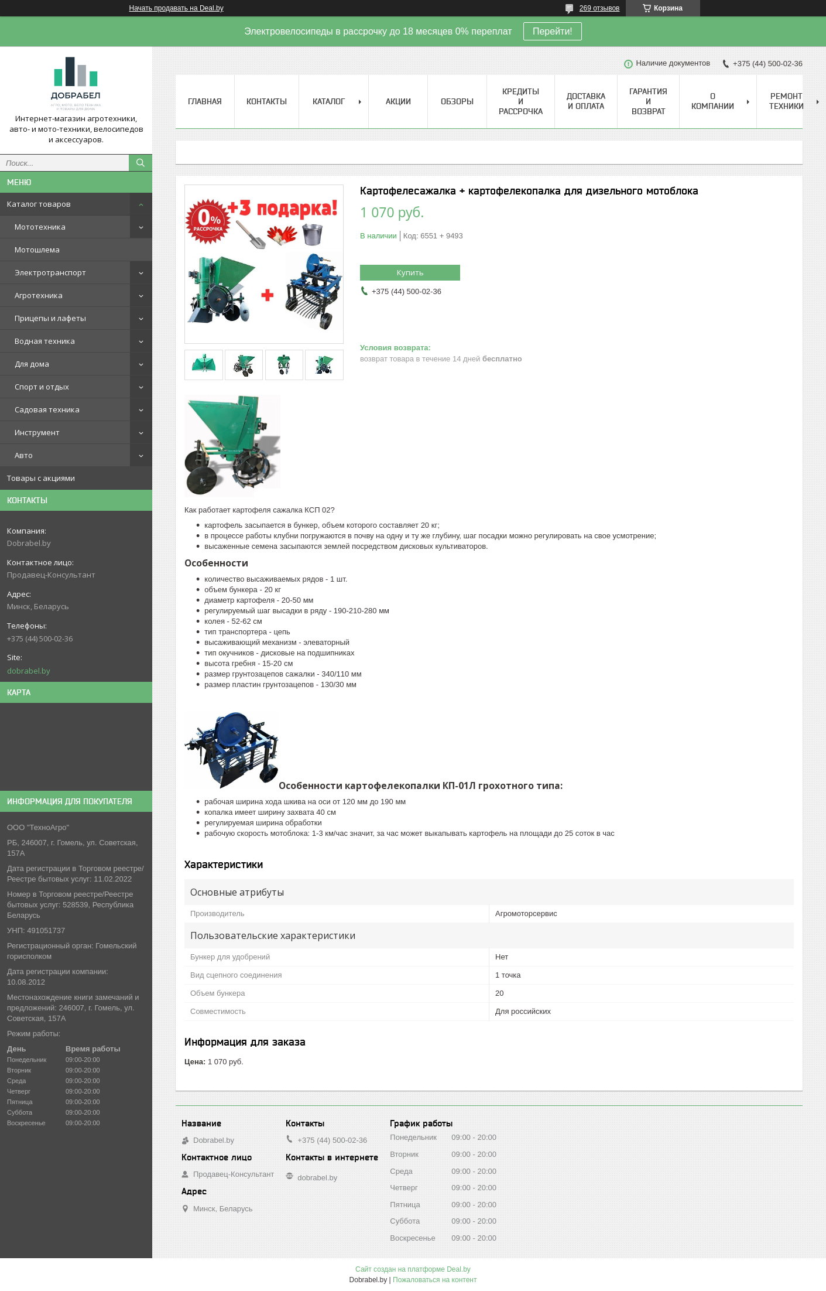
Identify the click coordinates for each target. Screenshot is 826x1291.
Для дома (32, 363)
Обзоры (457, 101)
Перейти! (553, 31)
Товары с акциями (41, 478)
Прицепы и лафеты (50, 318)
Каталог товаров (39, 204)
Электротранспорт (50, 272)
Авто (24, 455)
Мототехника (40, 226)
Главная (205, 101)
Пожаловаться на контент (435, 1280)
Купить (410, 272)
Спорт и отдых (42, 386)
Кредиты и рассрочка (521, 101)
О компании (712, 101)
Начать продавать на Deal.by (176, 8)
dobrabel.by (28, 670)
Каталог (329, 101)
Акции (398, 101)
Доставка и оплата (586, 101)
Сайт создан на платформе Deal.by (413, 1269)
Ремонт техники (786, 101)
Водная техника (45, 341)
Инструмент (37, 432)
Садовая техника (47, 409)
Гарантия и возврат (648, 101)
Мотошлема (37, 249)
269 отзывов (600, 8)
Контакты (266, 101)
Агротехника (39, 295)
